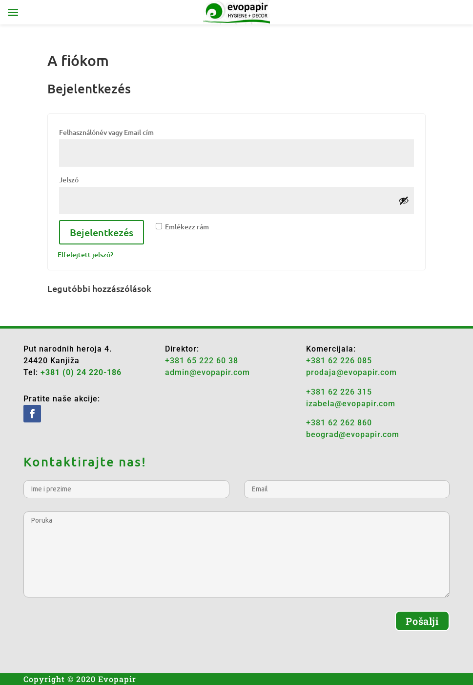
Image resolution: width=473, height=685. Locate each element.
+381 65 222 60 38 (201, 360)
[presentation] (97, 630)
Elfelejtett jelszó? (85, 254)
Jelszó (85, 178)
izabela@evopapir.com (350, 403)
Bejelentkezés (101, 232)
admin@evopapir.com (207, 372)
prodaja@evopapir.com (351, 372)
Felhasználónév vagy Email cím (122, 131)
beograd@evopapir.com (352, 434)
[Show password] (403, 200)
